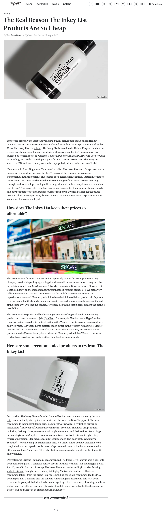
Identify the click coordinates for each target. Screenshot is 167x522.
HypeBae (41, 188)
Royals (55, 4)
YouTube (11, 442)
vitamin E (17, 453)
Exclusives (41, 4)
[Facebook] (91, 4)
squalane (28, 431)
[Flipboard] (117, 4)
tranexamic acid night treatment (51, 431)
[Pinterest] (123, 4)
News (28, 4)
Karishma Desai (14, 35)
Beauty (7, 14)
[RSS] (142, 4)
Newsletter (155, 4)
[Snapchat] (129, 4)
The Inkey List (102, 97)
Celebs (67, 4)
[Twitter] (110, 4)
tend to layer (13, 337)
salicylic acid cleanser (90, 460)
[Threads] (136, 4)
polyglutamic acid (36, 424)
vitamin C (12, 144)
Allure (37, 148)
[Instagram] (104, 4)
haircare (37, 152)
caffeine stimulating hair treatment (63, 478)
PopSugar (12, 463)
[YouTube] (97, 4)
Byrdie (71, 191)
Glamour (77, 159)
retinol (83, 431)
